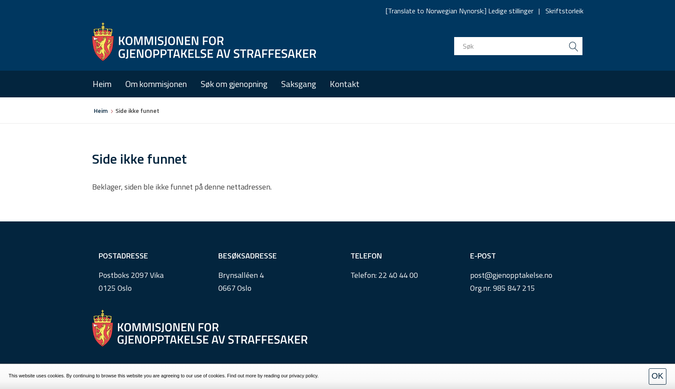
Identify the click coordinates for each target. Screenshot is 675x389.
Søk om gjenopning (234, 83)
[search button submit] (573, 46)
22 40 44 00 (398, 275)
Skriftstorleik (564, 11)
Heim (102, 83)
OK (657, 375)
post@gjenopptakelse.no (511, 275)
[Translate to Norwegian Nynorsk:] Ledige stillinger (459, 11)
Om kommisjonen (156, 83)
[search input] (518, 46)
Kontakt (344, 83)
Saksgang (298, 83)
